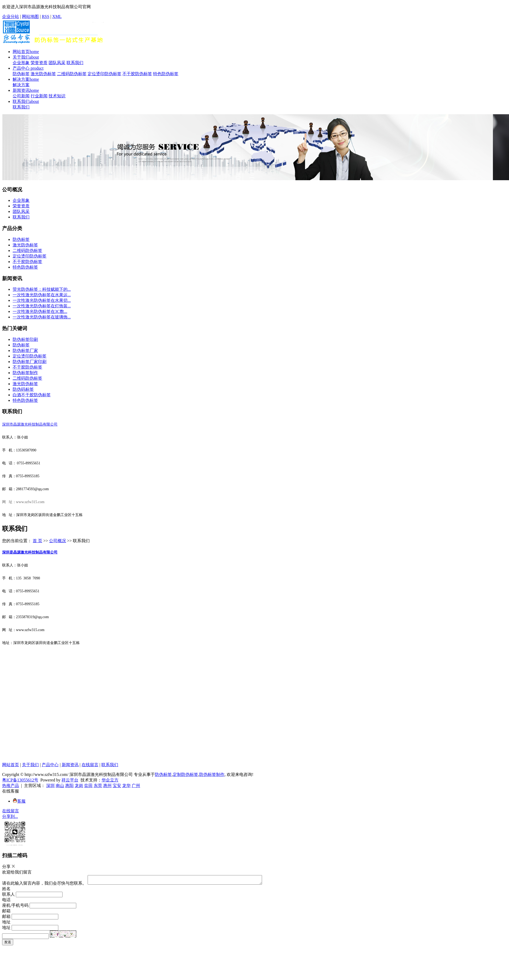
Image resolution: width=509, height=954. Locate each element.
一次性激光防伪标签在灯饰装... (42, 306)
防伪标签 (21, 73)
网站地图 (30, 16)
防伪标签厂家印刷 (29, 361)
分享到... (10, 816)
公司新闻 (21, 96)
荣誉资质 (39, 62)
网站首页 (26, 51)
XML (57, 16)
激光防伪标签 (43, 73)
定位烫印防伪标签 (104, 73)
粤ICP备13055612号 (20, 780)
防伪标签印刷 (25, 339)
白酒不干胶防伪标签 (32, 395)
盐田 (88, 785)
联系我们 (74, 62)
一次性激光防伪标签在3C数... (40, 311)
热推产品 (10, 785)
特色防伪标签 (165, 73)
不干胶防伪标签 (137, 73)
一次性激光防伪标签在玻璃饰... (42, 317)
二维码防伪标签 (72, 73)
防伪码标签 (23, 389)
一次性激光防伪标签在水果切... (42, 300)
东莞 (98, 785)
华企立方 (110, 780)
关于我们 (26, 57)
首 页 (37, 540)
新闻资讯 (26, 90)
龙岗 (79, 785)
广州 (136, 785)
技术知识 (57, 96)
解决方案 (26, 79)
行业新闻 (39, 96)
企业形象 (21, 62)
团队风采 (57, 62)
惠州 (107, 785)
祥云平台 (69, 780)
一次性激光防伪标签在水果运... (42, 295)
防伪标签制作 (25, 372)
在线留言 (90, 764)
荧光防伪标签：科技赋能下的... (42, 289)
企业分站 (10, 16)
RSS (45, 16)
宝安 (117, 785)
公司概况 (57, 540)
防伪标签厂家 (25, 350)
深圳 (50, 785)
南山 (60, 785)
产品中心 (28, 68)
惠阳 (69, 785)
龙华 (126, 785)
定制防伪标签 (185, 774)
